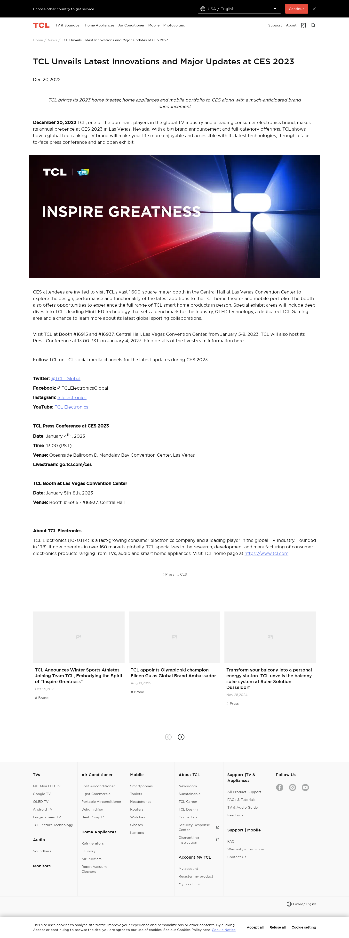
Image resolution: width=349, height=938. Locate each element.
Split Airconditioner (98, 786)
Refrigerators (92, 843)
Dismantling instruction (199, 840)
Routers (136, 809)
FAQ (231, 841)
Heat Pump (92, 817)
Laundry (88, 851)
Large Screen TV (47, 817)
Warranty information (245, 849)
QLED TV (41, 801)
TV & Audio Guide (242, 807)
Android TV (43, 809)
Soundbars (42, 851)
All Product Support (244, 792)
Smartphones (141, 786)
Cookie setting (304, 927)
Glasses (136, 825)
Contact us (188, 817)
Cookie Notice (224, 930)
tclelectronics (72, 397)
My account (188, 868)
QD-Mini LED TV (47, 786)
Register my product (196, 876)
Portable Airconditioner (101, 801)
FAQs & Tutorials (241, 799)
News (52, 40)
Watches (137, 817)
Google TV (42, 794)
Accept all (255, 927)
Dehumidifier (92, 809)
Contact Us (236, 857)
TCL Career (188, 801)
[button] (181, 737)
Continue (296, 9)
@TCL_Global (65, 378)
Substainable (189, 794)
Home (38, 40)
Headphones (140, 801)
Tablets (136, 794)
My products (189, 884)
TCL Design (188, 809)
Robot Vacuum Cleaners (94, 869)
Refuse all (278, 927)
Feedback (235, 815)
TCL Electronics (71, 407)
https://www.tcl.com (266, 553)
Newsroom (188, 786)
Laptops (137, 832)
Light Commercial (96, 794)
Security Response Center (199, 827)
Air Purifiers (91, 859)
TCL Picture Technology (53, 825)
